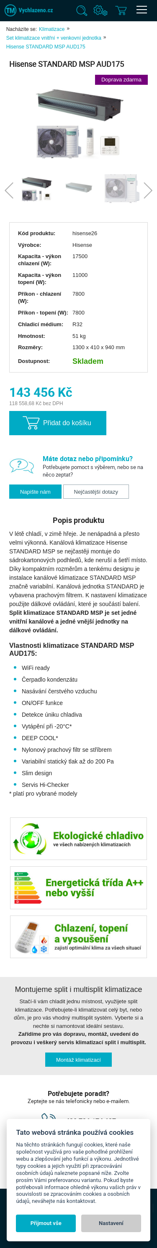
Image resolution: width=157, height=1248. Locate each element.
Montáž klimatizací (78, 1060)
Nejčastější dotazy (96, 492)
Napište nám (35, 492)
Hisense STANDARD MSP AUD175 (45, 47)
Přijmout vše (46, 1223)
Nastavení (111, 1223)
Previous (9, 190)
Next (148, 190)
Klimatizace (51, 29)
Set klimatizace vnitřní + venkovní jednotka (53, 38)
